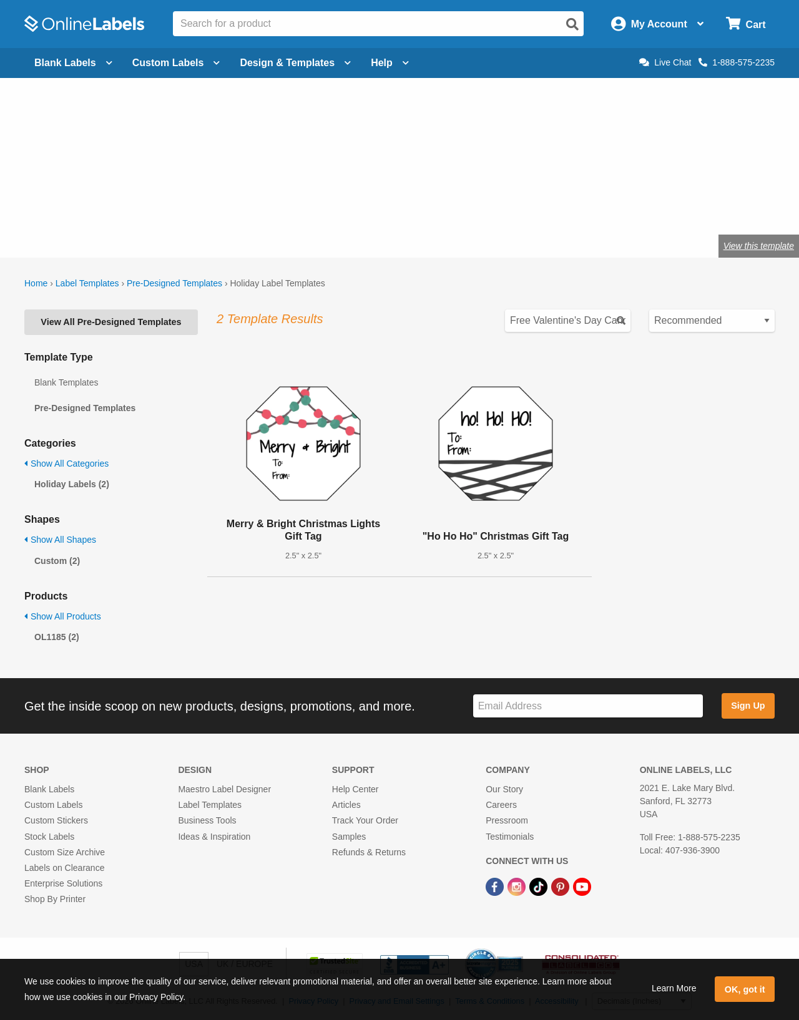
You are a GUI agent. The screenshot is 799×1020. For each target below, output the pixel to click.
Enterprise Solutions (63, 883)
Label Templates (87, 283)
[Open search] (572, 24)
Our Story (504, 789)
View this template (758, 246)
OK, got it (745, 989)
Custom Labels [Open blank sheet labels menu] (176, 62)
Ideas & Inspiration (214, 837)
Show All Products (62, 616)
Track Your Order (365, 820)
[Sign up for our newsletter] (588, 705)
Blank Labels (49, 789)
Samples (349, 837)
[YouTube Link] (582, 886)
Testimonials (510, 837)
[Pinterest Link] (561, 886)
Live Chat (665, 62)
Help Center (355, 789)
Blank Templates (66, 382)
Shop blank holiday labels (92, 205)
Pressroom (507, 820)
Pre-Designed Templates (174, 283)
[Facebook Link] (496, 886)
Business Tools (207, 820)
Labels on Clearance (64, 868)
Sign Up (748, 706)
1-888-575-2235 (737, 62)
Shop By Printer (55, 899)
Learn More (674, 988)
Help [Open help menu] (390, 62)
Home (35, 283)
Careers (501, 805)
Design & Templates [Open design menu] (295, 62)
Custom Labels (53, 805)
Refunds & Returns (369, 852)
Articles (346, 805)
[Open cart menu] (746, 24)
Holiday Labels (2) (71, 484)
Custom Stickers (56, 820)
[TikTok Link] (539, 886)
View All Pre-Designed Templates (111, 322)
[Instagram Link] (517, 886)
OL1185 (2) (56, 637)
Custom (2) (57, 561)
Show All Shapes (60, 540)
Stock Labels (49, 837)
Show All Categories (66, 464)
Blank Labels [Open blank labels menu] (73, 62)
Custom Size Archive (64, 852)
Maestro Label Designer (224, 789)
